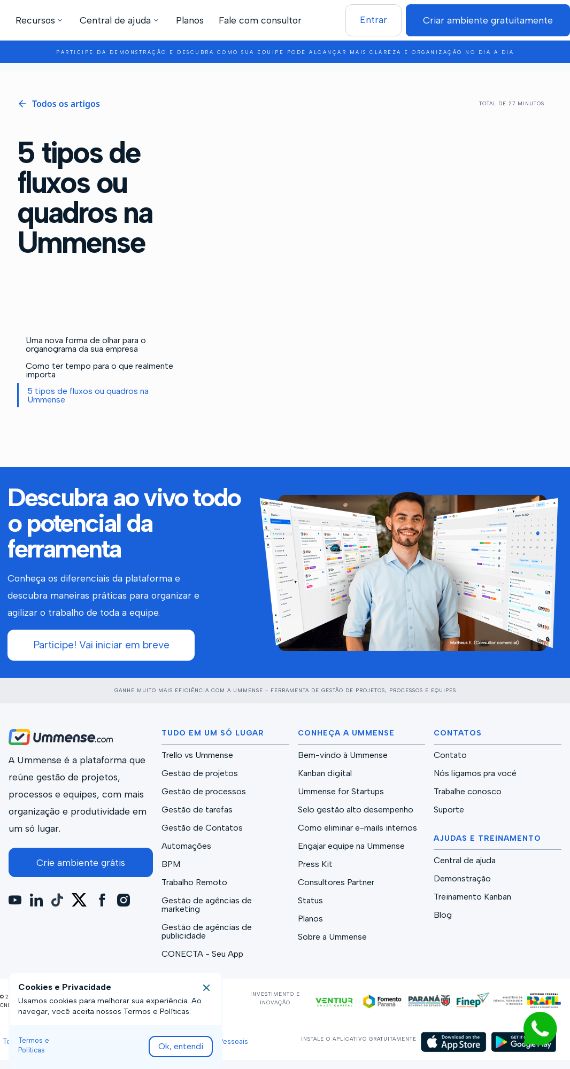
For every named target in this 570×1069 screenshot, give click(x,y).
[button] (41, 20)
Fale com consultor (260, 20)
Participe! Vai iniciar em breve (101, 645)
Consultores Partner (336, 882)
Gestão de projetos (199, 773)
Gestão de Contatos (202, 828)
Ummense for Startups (341, 791)
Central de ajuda (465, 860)
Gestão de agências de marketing (206, 904)
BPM (170, 864)
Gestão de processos (203, 791)
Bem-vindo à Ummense (343, 755)
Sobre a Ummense (332, 937)
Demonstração (462, 878)
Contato (450, 755)
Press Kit (315, 864)
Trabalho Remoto (194, 882)
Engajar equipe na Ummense (351, 846)
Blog (443, 915)
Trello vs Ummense (197, 755)
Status (310, 900)
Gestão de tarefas (197, 809)
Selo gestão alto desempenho (355, 809)
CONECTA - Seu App (202, 954)
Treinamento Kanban (472, 897)
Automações (186, 846)
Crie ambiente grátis (80, 862)
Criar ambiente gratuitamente (488, 20)
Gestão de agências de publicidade (206, 931)
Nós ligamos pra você (475, 773)
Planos (190, 20)
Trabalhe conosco (468, 791)
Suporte (449, 809)
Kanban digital (325, 773)
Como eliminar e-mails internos (357, 828)
